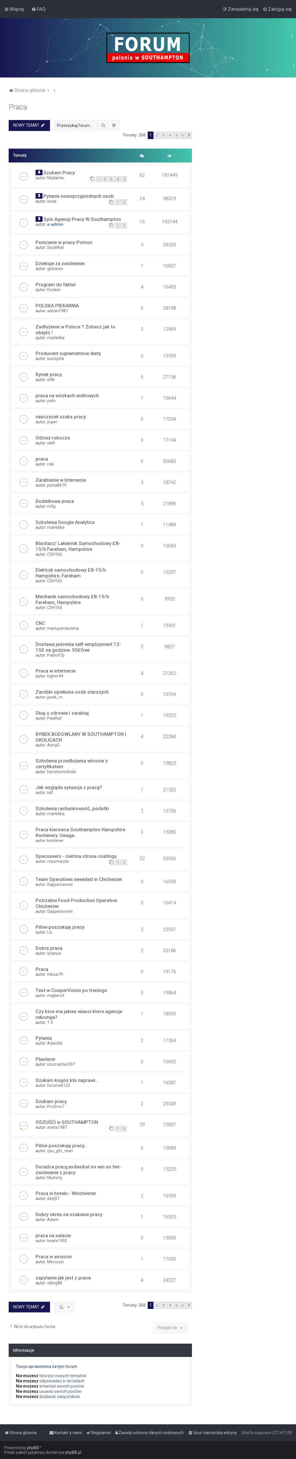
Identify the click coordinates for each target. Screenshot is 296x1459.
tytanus (54, 953)
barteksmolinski (61, 771)
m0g (51, 506)
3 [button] (163, 135)
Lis (49, 932)
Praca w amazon (54, 1256)
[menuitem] (39, 9)
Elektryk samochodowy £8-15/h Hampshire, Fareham (71, 573)
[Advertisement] (244, 139)
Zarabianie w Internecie (61, 480)
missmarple (58, 861)
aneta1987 (57, 1127)
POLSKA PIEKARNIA (57, 306)
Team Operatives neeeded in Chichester (79, 879)
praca (42, 459)
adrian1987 (57, 311)
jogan (52, 422)
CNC (40, 623)
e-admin (55, 224)
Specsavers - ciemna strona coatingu (76, 856)
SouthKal (55, 247)
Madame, (55, 178)
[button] (189, 135)
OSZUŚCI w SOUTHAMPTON (67, 1122)
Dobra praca (49, 948)
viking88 (54, 1283)
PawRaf (54, 718)
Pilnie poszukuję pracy (60, 927)
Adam (52, 1219)
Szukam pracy (51, 1101)
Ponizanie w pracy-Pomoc (64, 242)
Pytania (44, 1038)
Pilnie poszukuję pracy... (62, 1145)
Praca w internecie (55, 671)
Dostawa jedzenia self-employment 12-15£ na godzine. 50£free (78, 647)
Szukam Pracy (59, 173)
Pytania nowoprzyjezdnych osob (78, 196)
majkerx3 (55, 995)
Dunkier (54, 289)
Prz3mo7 (55, 1106)
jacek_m (55, 697)
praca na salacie (53, 1235)
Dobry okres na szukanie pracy (69, 1214)
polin (51, 400)
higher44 (55, 676)
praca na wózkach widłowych (67, 395)
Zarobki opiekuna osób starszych (72, 692)
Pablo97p (55, 655)
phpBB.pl (73, 1452)
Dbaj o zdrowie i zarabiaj (62, 713)
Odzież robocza (53, 438)
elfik (51, 379)
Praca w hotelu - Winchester (66, 1193)
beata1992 (57, 1240)
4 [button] (170, 135)
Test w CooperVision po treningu (71, 990)
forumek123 (58, 1085)
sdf (50, 792)
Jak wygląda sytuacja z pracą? (69, 787)
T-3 (50, 1022)
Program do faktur (56, 284)
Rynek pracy (49, 374)
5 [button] (176, 135)
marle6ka (55, 337)
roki (50, 464)
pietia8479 (56, 485)
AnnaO (53, 745)
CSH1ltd (54, 554)
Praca (18, 107)
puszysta (55, 358)
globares (55, 268)
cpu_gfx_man (60, 1150)
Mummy (54, 1177)
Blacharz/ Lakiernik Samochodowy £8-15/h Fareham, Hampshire (78, 546)
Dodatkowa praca (55, 501)
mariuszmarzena (63, 628)
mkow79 (55, 974)
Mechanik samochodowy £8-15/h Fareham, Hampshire (72, 599)
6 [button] (183, 135)
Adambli (54, 1043)
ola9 (51, 443)
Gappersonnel (60, 884)
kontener (55, 840)
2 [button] (157, 135)
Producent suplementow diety (68, 353)
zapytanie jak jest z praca (63, 1278)
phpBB (33, 1447)
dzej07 (53, 1198)
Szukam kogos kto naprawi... (67, 1080)
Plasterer (46, 1059)
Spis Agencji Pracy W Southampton (82, 219)
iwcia (51, 201)
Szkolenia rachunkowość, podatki (72, 808)
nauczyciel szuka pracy (61, 417)
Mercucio (55, 1261)
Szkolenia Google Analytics (65, 522)
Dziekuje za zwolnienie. (61, 263)
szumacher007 (61, 1064)
